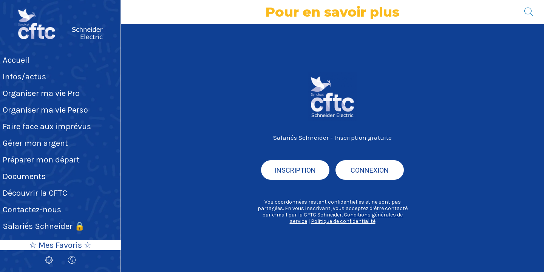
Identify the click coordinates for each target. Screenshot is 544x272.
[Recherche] (529, 12)
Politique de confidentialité (343, 221)
